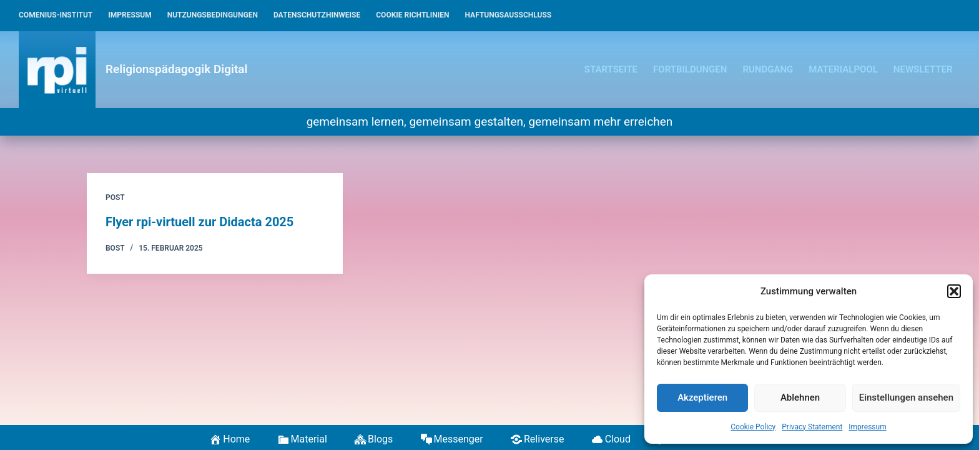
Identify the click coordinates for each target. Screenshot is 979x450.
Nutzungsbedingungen (212, 15)
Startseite (610, 69)
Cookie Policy (753, 426)
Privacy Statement (812, 426)
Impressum (867, 426)
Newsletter (923, 69)
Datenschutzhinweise (316, 15)
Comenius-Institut (55, 15)
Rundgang (767, 69)
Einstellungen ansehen (906, 397)
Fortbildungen (690, 69)
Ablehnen (800, 397)
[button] (954, 291)
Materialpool (843, 69)
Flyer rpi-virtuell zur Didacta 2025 (199, 221)
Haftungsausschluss (508, 15)
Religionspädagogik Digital (176, 69)
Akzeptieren (702, 397)
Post (115, 197)
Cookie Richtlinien (412, 15)
